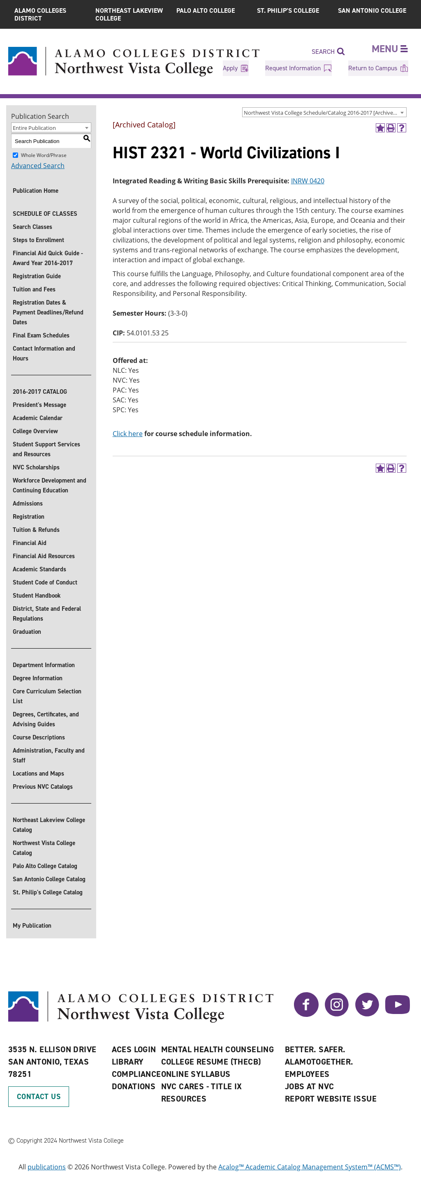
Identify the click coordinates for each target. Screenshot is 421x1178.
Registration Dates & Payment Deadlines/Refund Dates (48, 312)
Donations (134, 1086)
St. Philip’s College (288, 10)
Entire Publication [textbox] (34, 128)
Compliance (136, 1074)
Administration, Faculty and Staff (49, 755)
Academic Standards (39, 569)
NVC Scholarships (36, 467)
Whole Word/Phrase (44, 155)
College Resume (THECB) (211, 1061)
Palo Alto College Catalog (45, 866)
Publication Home (35, 191)
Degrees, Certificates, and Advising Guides (46, 719)
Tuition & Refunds (36, 530)
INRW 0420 (307, 180)
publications (47, 1166)
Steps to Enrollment (38, 240)
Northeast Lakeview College (129, 14)
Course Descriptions (39, 737)
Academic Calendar (37, 418)
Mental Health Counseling (217, 1049)
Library (128, 1061)
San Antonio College (372, 10)
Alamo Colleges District (40, 14)
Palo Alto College (205, 10)
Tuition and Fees (34, 289)
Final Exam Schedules (41, 335)
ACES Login (134, 1049)
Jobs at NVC (309, 1086)
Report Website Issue (331, 1098)
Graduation (27, 632)
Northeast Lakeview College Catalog (49, 825)
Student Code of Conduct (45, 582)
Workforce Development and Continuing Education (49, 485)
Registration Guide (37, 276)
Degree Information (37, 678)
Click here (128, 433)
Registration (28, 517)
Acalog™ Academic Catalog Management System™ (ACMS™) (309, 1166)
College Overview (35, 431)
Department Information (44, 665)
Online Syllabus (196, 1074)
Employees (307, 1074)
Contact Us (38, 1097)
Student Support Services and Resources (46, 449)
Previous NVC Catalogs (43, 787)
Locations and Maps (38, 773)
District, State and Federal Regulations (47, 614)
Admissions (28, 503)
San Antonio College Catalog (49, 879)
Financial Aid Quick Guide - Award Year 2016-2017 (48, 258)
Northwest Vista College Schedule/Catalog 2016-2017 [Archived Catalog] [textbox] (325, 112)
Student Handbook (37, 595)
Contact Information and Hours (44, 353)
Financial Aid (29, 543)
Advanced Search (38, 165)
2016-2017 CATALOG (40, 392)
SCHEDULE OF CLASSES (45, 214)
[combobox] (324, 112)
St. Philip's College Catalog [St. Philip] (48, 892)
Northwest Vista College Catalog (44, 848)
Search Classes (32, 227)
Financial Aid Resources (44, 556)
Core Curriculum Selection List (47, 696)
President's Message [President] (39, 405)
